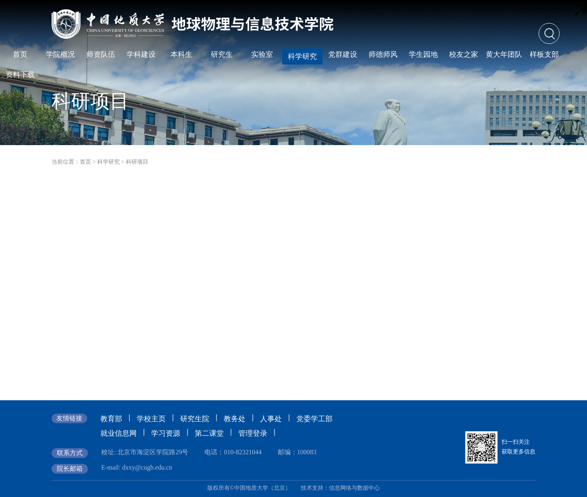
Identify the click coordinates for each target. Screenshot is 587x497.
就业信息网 (118, 433)
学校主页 (151, 419)
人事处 (271, 419)
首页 (85, 162)
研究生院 (194, 419)
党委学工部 (314, 419)
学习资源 (165, 433)
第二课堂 (209, 433)
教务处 (235, 419)
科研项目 (137, 162)
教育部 (111, 419)
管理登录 (252, 433)
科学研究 (108, 162)
